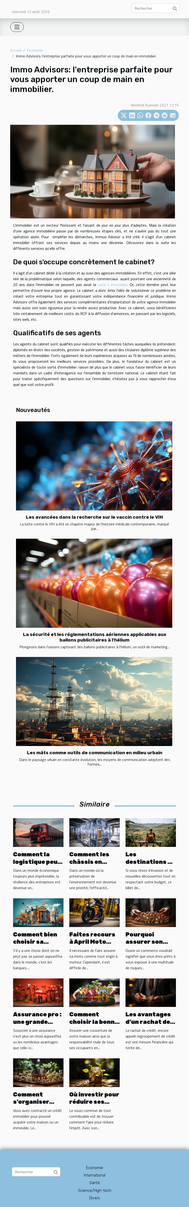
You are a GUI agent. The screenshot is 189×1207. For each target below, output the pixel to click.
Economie (35, 50)
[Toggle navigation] (17, 27)
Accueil (15, 50)
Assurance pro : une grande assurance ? (37, 1022)
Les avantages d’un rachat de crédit (148, 1022)
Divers (94, 1198)
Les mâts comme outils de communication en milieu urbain (94, 752)
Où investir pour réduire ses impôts (94, 1102)
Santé (94, 1182)
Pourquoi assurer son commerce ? (144, 942)
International (94, 1175)
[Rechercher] (155, 8)
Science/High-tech (94, 1190)
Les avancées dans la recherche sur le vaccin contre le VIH (94, 517)
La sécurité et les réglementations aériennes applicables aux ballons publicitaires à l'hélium (94, 637)
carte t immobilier (111, 284)
